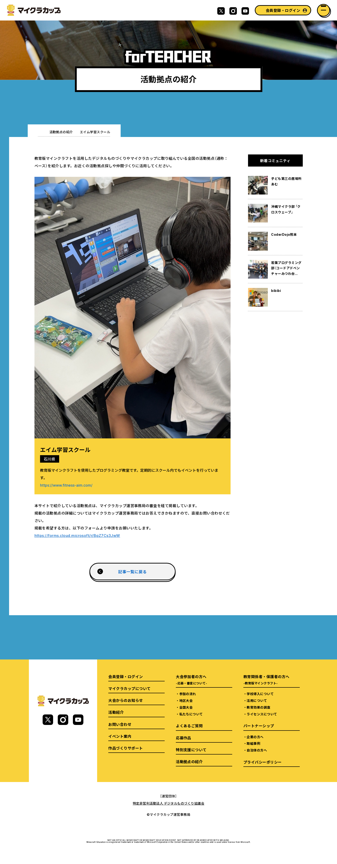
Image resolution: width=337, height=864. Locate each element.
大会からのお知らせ (125, 700)
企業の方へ (255, 736)
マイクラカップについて (129, 688)
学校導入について (260, 693)
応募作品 (183, 738)
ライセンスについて (262, 714)
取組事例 (253, 743)
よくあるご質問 (189, 725)
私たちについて (191, 714)
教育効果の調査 (258, 707)
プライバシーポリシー (262, 762)
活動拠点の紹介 (61, 132)
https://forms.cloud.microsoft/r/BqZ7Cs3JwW (77, 535)
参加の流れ (187, 693)
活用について (257, 700)
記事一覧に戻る (132, 571)
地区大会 (186, 700)
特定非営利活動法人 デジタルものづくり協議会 (168, 803)
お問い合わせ (119, 724)
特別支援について (191, 749)
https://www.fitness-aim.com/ (66, 485)
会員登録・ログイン (283, 10)
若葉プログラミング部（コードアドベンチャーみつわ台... (286, 268)
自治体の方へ (257, 750)
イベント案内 (119, 736)
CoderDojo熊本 (284, 234)
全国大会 (186, 707)
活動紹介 (116, 712)
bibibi (276, 290)
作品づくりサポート (125, 748)
